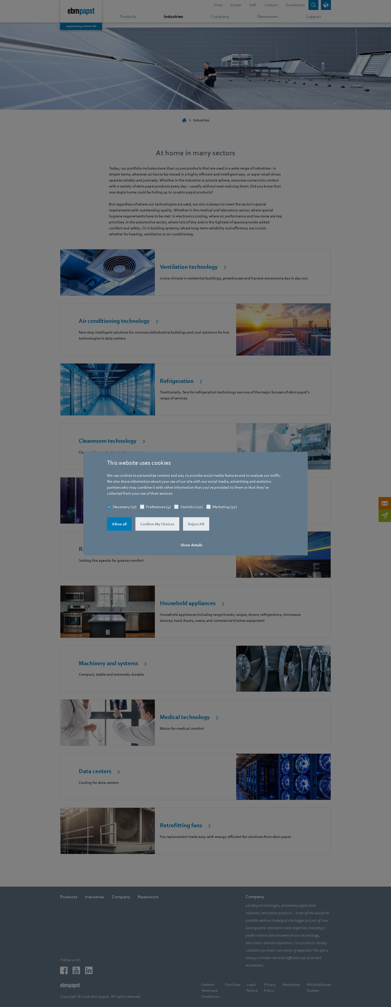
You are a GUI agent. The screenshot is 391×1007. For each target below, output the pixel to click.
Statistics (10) (191, 506)
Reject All (196, 524)
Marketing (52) (224, 506)
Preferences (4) (158, 506)
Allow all (119, 524)
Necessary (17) (124, 506)
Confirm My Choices (157, 524)
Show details (191, 545)
